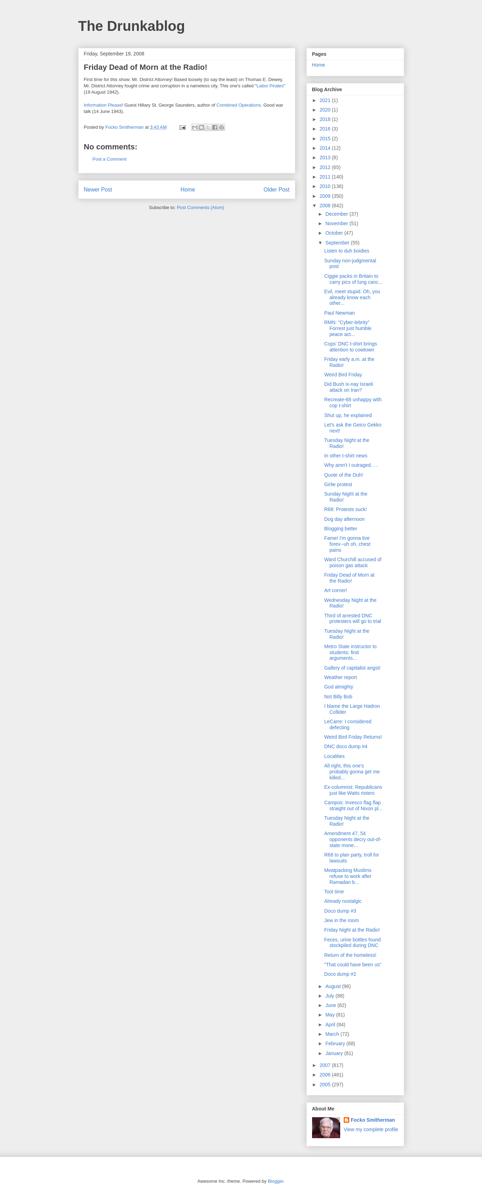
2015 (325, 138)
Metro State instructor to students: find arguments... (350, 652)
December (337, 214)
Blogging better (340, 528)
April (331, 1024)
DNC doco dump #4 (345, 746)
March (333, 1034)
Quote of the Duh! (343, 475)
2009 (325, 196)
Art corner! (335, 590)
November (337, 223)
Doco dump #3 (340, 911)
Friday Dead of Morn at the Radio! (349, 578)
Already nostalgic (343, 901)
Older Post (277, 190)
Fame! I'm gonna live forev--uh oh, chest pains (347, 544)
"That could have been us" (352, 964)
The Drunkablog (131, 26)
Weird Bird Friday (343, 374)
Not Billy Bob (338, 696)
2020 (325, 110)
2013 (325, 157)
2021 (325, 100)
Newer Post (98, 190)
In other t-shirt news (345, 455)
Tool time (334, 891)
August (333, 986)
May (330, 1015)
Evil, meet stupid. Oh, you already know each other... (352, 297)
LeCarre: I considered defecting (347, 724)
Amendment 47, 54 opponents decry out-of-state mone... (352, 839)
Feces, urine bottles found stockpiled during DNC (352, 942)
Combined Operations (238, 105)
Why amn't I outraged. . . (350, 465)
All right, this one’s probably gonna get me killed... (351, 771)
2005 (325, 1084)
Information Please (103, 105)
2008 (325, 205)
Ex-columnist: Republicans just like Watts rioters (353, 790)
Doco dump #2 (340, 974)
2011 (325, 177)
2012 (325, 167)
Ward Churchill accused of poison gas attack (352, 562)
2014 (325, 148)
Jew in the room (341, 920)
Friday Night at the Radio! (352, 930)
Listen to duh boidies (346, 251)
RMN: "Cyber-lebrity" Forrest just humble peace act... (347, 328)
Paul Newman (339, 313)
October (334, 233)
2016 (325, 129)
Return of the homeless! (350, 955)
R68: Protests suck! (345, 509)
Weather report (340, 677)
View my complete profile (371, 1129)
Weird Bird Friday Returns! (353, 737)
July (330, 996)
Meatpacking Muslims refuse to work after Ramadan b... (347, 876)
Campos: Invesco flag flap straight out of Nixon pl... (353, 805)
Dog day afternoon (344, 519)
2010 (325, 186)
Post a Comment (110, 159)
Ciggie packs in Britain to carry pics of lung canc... (353, 279)
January (334, 1053)
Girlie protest (338, 484)
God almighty (338, 687)
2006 (325, 1074)
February (335, 1043)
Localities (334, 756)
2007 (325, 1065)
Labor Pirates (270, 85)
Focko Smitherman (373, 1120)
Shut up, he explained (347, 415)
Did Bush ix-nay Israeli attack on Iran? (348, 387)
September (338, 243)
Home (187, 190)
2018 (325, 119)
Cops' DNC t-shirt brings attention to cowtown (350, 347)
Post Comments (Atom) (200, 207)
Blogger (275, 1181)
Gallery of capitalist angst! (352, 668)
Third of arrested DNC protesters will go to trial (352, 618)
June (331, 1005)
